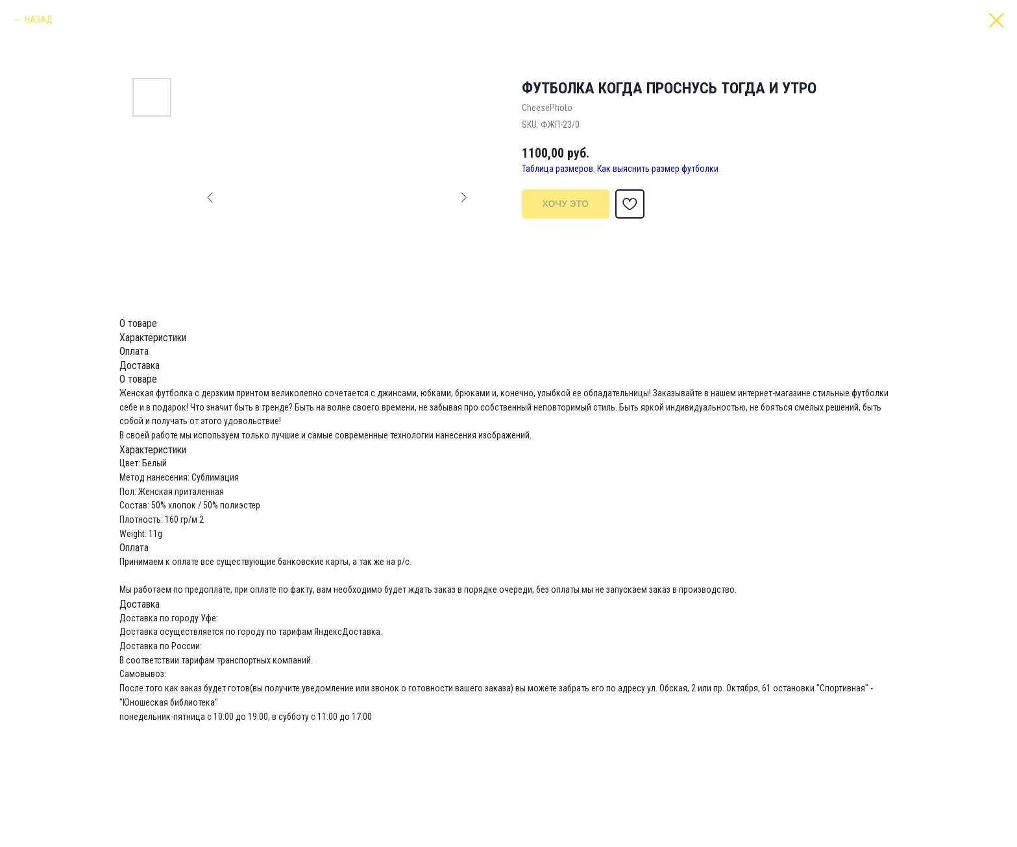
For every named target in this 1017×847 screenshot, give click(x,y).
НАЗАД (39, 19)
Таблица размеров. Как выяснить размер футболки (620, 168)
